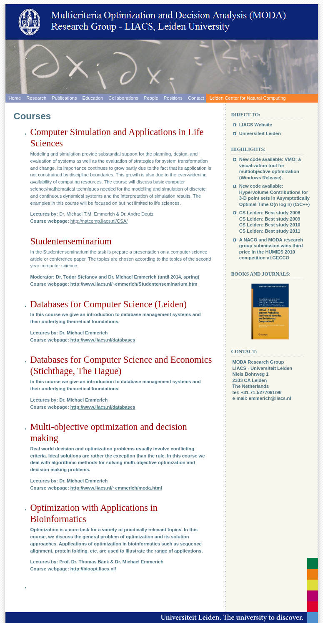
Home (15, 97)
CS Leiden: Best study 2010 (269, 224)
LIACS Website (255, 124)
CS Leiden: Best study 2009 (269, 218)
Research (36, 97)
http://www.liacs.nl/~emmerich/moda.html (116, 487)
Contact (196, 97)
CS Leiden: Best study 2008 (269, 212)
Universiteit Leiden (260, 133)
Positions (173, 97)
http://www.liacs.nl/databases (102, 339)
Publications (64, 97)
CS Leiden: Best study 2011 (269, 231)
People (151, 97)
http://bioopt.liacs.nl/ (93, 568)
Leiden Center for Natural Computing (248, 97)
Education (93, 97)
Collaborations (123, 97)
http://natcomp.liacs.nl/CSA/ (99, 221)
